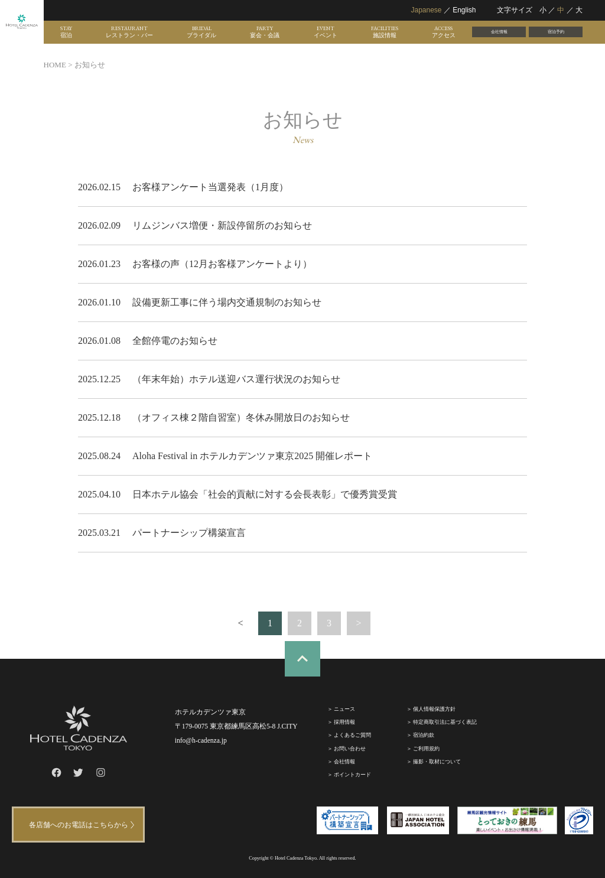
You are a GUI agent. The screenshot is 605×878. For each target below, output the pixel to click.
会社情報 (499, 31)
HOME (55, 64)
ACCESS (444, 32)
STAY (66, 32)
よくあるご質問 (352, 735)
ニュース (344, 709)
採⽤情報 (344, 722)
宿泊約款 (423, 735)
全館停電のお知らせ (174, 341)
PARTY (264, 32)
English (464, 10)
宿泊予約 (556, 31)
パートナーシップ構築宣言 (189, 533)
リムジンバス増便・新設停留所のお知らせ (222, 225)
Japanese (426, 10)
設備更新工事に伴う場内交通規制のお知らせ (226, 302)
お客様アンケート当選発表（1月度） (210, 187)
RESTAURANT (129, 32)
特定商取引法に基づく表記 (445, 722)
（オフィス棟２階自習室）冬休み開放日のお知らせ (241, 417)
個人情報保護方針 (434, 709)
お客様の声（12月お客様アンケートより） (222, 264)
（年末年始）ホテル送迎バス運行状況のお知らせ (236, 379)
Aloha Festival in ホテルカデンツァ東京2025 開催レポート (252, 456)
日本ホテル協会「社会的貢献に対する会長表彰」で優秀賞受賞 (264, 494)
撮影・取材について (437, 762)
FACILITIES (384, 32)
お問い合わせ (350, 749)
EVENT (325, 32)
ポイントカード (352, 775)
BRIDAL (201, 32)
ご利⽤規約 (426, 749)
